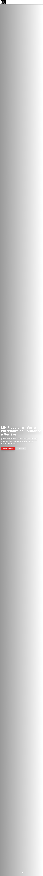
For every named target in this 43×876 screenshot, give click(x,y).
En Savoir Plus (21, 448)
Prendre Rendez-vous (8, 448)
